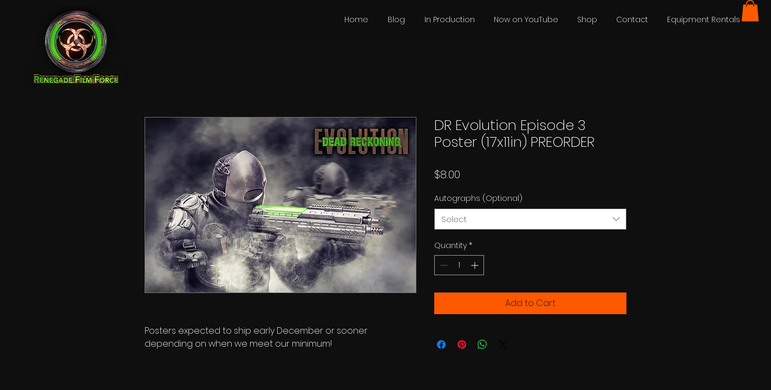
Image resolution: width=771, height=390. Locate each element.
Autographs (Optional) (478, 198)
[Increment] (475, 265)
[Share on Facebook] (441, 344)
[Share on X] (502, 344)
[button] (750, 10)
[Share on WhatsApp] (482, 344)
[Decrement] (442, 265)
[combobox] (530, 219)
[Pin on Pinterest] (461, 344)
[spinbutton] (459, 265)
